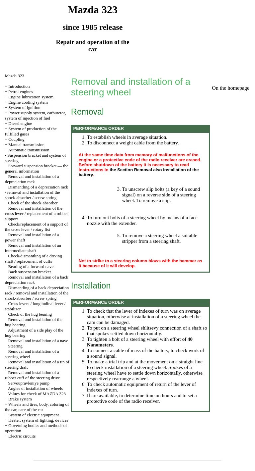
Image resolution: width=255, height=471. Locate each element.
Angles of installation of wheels (35, 388)
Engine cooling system (27, 102)
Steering (15, 345)
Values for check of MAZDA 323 (37, 393)
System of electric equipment (33, 414)
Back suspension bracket (29, 271)
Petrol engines (20, 91)
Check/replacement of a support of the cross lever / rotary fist (36, 227)
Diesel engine (20, 123)
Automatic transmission (28, 149)
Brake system (20, 398)
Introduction (19, 86)
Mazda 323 (14, 75)
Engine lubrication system (30, 96)
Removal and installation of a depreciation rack (32, 179)
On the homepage (230, 88)
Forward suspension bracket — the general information (36, 168)
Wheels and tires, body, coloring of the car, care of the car (37, 407)
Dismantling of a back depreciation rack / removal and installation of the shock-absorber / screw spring (37, 293)
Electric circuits (22, 436)
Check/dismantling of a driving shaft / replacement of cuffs (33, 258)
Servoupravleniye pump (29, 383)
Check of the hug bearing (30, 314)
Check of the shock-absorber (33, 202)
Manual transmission (26, 144)
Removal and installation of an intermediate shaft (33, 248)
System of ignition (24, 107)
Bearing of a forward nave (30, 266)
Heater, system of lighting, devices (38, 420)
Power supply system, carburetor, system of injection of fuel (35, 115)
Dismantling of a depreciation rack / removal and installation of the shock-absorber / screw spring (36, 192)
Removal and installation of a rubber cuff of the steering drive (32, 375)
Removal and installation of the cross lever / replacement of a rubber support (36, 213)
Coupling (16, 139)
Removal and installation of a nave (38, 340)
